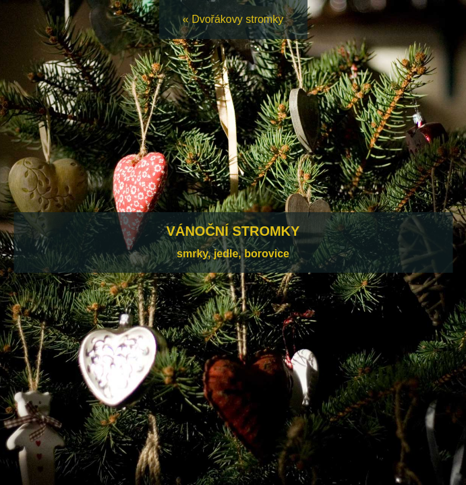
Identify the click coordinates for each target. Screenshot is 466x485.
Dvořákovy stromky (237, 19)
